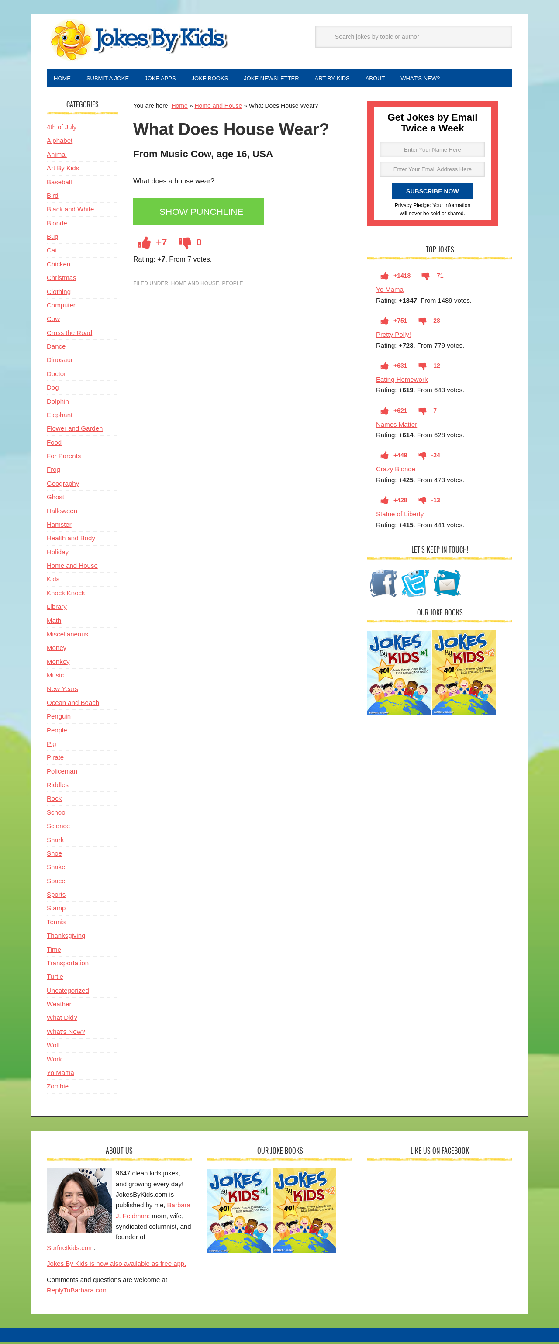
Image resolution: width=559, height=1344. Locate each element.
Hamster (59, 526)
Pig (51, 745)
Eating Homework (402, 381)
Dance (56, 348)
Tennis (56, 923)
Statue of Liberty (400, 515)
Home (179, 107)
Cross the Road (69, 334)
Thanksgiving (66, 937)
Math (54, 622)
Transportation (68, 964)
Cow (53, 320)
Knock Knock (66, 594)
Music (55, 677)
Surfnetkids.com (70, 1249)
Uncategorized (68, 992)
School (57, 814)
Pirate (55, 759)
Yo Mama (390, 291)
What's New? (66, 1033)
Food (54, 444)
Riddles (58, 786)
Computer (61, 307)
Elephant (59, 416)
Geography (63, 485)
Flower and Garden (75, 430)
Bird (53, 197)
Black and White (70, 210)
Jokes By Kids (138, 40)
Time (54, 951)
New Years (62, 690)
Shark (55, 841)
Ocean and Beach (73, 704)
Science (58, 827)
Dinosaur (60, 361)
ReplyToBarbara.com (77, 1292)
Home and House (218, 107)
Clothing (59, 293)
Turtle (55, 978)
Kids (53, 580)
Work (54, 1060)
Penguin (59, 718)
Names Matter (396, 426)
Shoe (54, 855)
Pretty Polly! (393, 336)
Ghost (55, 498)
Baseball (59, 183)
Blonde (57, 224)
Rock (54, 800)
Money (56, 649)
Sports (56, 896)
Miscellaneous (67, 635)
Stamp (56, 909)
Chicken (58, 265)
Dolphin (58, 403)
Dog (53, 389)
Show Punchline (204, 213)
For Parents (64, 457)
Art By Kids (63, 169)
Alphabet (59, 142)
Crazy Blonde (395, 470)
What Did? (62, 1019)
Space (56, 882)
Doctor (56, 375)
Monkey (58, 663)
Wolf (53, 1046)
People (232, 285)
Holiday (58, 553)
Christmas (61, 279)
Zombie (58, 1088)
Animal (57, 156)
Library (57, 608)
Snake (56, 868)
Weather (59, 1005)
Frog (53, 471)
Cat (52, 252)
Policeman (62, 773)
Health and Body (71, 539)
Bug (53, 238)
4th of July (61, 128)
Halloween (62, 512)
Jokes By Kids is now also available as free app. (116, 1265)
